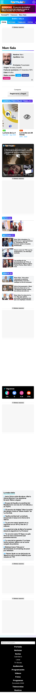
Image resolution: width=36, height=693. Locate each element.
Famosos (14, 15)
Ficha (4, 22)
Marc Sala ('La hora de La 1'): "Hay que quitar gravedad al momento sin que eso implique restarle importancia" (22, 298)
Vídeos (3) (7, 273)
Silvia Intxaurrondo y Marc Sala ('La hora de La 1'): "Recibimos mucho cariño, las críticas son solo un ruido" (23, 289)
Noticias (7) (8, 235)
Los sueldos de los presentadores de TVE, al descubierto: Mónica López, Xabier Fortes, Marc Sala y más (23, 263)
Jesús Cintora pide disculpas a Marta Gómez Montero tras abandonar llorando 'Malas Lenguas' (17, 498)
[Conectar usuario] (34, 2)
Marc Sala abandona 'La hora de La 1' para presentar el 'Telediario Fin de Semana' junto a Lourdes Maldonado (23, 242)
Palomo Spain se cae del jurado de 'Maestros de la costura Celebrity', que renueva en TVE (17, 555)
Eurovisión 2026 (18, 683)
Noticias (11, 22)
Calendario (18, 656)
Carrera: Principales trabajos (17, 101)
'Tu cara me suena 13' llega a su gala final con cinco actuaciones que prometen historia (17, 536)
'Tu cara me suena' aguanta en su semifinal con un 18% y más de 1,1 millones (16, 524)
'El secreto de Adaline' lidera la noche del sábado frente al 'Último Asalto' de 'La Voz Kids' (15, 9)
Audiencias (18, 666)
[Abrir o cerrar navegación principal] (2, 2)
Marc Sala (22, 15)
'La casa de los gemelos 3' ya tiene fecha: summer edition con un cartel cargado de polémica (17, 542)
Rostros (18, 690)
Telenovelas (18, 687)
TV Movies (18, 662)
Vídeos (18, 673)
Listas (18, 659)
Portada (18, 647)
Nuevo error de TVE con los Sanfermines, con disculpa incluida (23, 251)
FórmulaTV (5, 15)
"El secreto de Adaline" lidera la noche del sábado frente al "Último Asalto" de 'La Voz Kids (18, 511)
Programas (18, 680)
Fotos (30, 22)
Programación (18, 670)
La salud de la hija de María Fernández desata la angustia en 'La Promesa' (18, 530)
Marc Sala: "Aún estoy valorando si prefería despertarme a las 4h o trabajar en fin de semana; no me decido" (23, 280)
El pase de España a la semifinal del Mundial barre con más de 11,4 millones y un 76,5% (18, 505)
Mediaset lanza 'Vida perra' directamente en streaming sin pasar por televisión (17, 549)
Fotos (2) (7, 218)
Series (18, 654)
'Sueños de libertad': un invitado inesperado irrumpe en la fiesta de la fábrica (17, 518)
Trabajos (21, 22)
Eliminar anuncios (19, 27)
